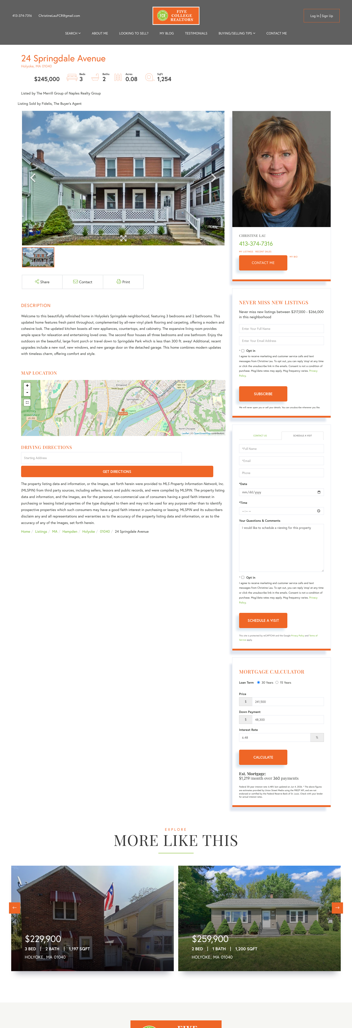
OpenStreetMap (202, 433)
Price (242, 694)
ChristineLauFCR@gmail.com (59, 16)
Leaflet (185, 433)
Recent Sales (263, 251)
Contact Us (260, 436)
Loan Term (246, 683)
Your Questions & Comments (259, 521)
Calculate (263, 757)
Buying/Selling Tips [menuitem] (235, 33)
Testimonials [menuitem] (196, 33)
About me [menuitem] (100, 33)
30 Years (265, 683)
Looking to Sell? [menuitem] (133, 33)
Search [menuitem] (71, 33)
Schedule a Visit (302, 436)
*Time (243, 503)
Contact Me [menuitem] (276, 33)
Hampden (69, 518)
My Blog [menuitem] (167, 33)
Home (25, 518)
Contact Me (263, 262)
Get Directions (204, 458)
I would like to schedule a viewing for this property (281, 548)
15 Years (283, 683)
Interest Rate (248, 730)
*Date (243, 484)
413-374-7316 (22, 16)
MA (54, 518)
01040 (105, 518)
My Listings (246, 251)
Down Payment (250, 712)
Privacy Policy (297, 636)
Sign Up (327, 16)
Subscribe (263, 393)
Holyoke (88, 518)
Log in (314, 16)
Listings (41, 518)
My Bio (294, 256)
